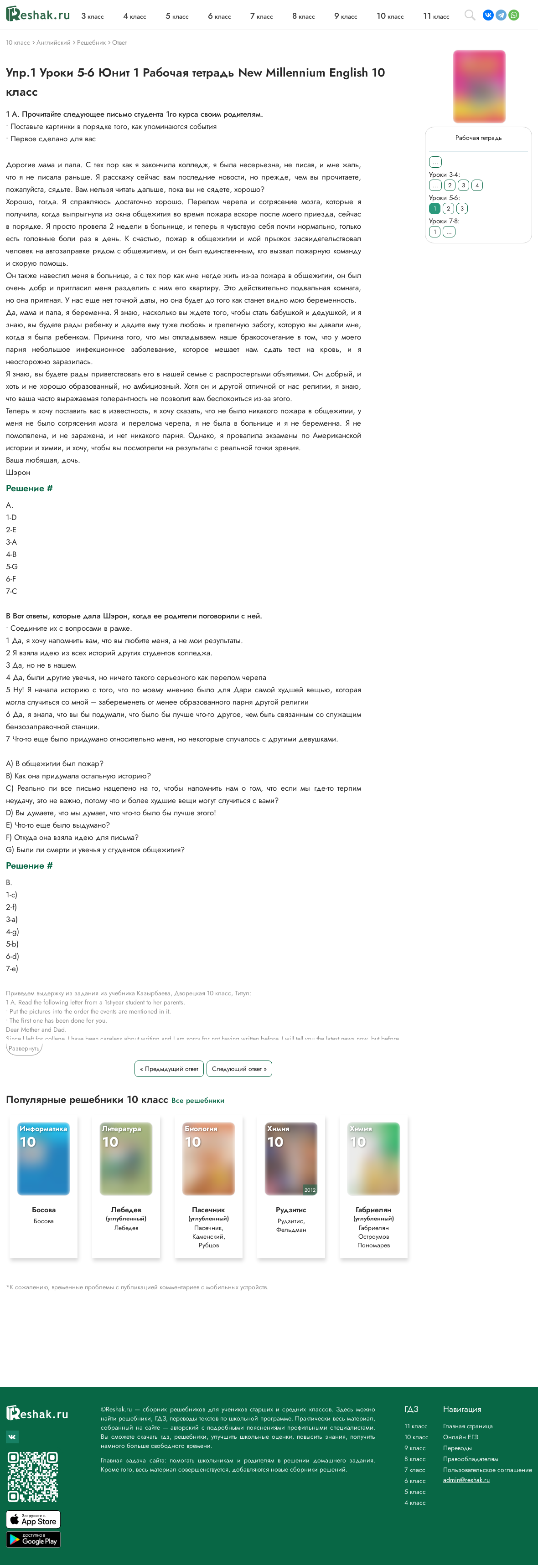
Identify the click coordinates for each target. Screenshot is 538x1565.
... (435, 162)
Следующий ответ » (239, 1068)
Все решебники (197, 1100)
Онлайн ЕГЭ (461, 1436)
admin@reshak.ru (466, 1479)
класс (92, 16)
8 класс (415, 1458)
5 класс (415, 1491)
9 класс (415, 1447)
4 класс (415, 1502)
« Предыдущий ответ (169, 1068)
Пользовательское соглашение (487, 1469)
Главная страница (468, 1426)
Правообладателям (470, 1458)
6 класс (415, 1480)
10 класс (416, 1436)
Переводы (457, 1447)
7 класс (414, 1469)
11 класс (416, 1426)
